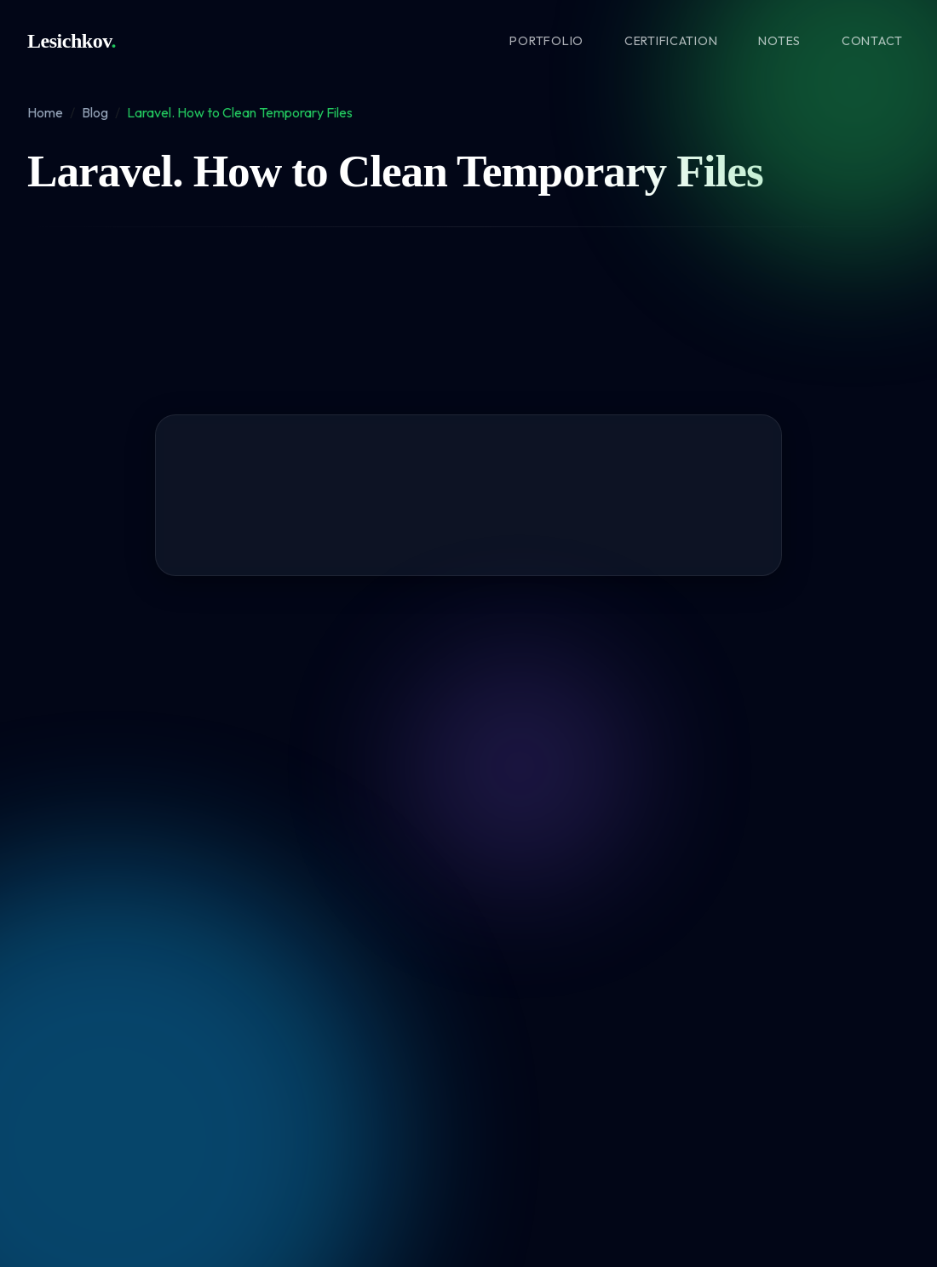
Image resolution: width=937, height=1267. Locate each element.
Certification (670, 41)
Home (45, 112)
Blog (95, 112)
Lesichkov (71, 41)
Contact (872, 41)
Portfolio (546, 41)
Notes (779, 41)
